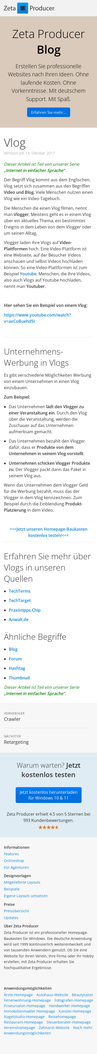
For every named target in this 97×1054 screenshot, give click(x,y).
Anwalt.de (18, 619)
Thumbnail (19, 678)
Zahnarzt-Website (54, 1027)
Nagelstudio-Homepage (24, 1016)
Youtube (28, 274)
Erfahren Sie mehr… (48, 112)
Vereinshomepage (19, 1027)
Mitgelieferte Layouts (22, 882)
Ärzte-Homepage (18, 994)
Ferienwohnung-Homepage (27, 1000)
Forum (15, 659)
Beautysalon (82, 994)
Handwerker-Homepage (69, 1005)
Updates (11, 917)
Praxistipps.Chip (25, 610)
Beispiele (12, 888)
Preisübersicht (16, 910)
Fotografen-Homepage (74, 1000)
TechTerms (20, 591)
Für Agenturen (16, 867)
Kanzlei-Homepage (75, 1011)
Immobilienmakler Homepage (29, 1011)
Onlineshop (14, 860)
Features (11, 853)
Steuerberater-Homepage (69, 1022)
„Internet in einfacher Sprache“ (34, 170)
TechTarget (20, 600)
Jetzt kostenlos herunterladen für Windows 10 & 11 (49, 795)
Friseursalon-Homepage (24, 1005)
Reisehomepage (62, 1016)
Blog (13, 649)
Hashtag (17, 668)
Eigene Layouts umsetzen (26, 895)
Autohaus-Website (52, 994)
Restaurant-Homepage (23, 1022)
